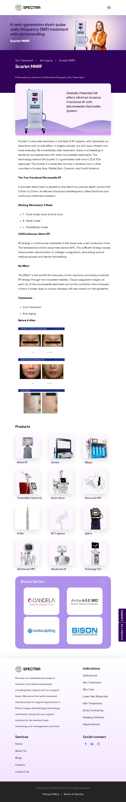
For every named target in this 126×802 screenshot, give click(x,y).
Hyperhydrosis (91, 724)
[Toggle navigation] (109, 7)
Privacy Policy (51, 794)
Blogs (18, 758)
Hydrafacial (90, 675)
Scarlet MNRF (67, 60)
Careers (20, 765)
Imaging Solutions (93, 717)
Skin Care (88, 689)
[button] (102, 583)
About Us (20, 751)
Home (18, 744)
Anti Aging (46, 60)
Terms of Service (74, 794)
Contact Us (22, 772)
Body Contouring (93, 710)
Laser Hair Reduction (95, 696)
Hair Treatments (92, 703)
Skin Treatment (24, 60)
